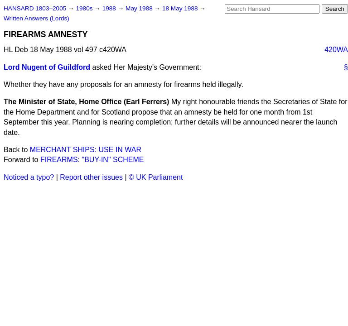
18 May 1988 (180, 8)
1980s (85, 8)
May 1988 (140, 8)
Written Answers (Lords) (36, 18)
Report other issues (91, 177)
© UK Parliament (156, 177)
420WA (336, 49)
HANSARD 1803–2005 (35, 8)
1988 (110, 8)
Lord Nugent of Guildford (47, 67)
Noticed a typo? (29, 177)
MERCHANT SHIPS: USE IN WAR (85, 149)
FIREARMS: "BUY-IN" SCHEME (92, 159)
